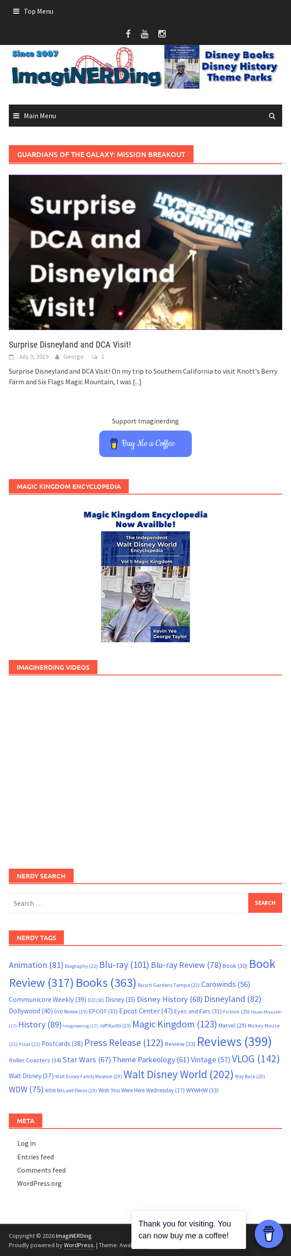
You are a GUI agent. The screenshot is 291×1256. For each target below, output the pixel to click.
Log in (26, 1143)
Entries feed (35, 1156)
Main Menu (40, 115)
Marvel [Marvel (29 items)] (232, 1025)
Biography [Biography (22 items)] (81, 966)
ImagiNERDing (74, 1236)
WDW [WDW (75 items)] (26, 1089)
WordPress (78, 1245)
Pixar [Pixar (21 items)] (29, 1044)
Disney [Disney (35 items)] (120, 999)
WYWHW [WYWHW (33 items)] (202, 1090)
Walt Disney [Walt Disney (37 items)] (31, 1076)
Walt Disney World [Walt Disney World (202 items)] (178, 1074)
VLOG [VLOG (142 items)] (256, 1058)
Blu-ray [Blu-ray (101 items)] (124, 965)
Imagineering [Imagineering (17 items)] (80, 1026)
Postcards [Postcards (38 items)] (62, 1043)
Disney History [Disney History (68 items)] (170, 999)
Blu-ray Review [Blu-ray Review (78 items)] (186, 965)
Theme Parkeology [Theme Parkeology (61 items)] (151, 1059)
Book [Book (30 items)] (235, 966)
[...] (137, 381)
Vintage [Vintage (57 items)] (211, 1060)
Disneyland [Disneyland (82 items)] (232, 998)
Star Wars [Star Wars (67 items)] (87, 1059)
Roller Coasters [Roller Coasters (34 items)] (35, 1060)
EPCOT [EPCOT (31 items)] (103, 1011)
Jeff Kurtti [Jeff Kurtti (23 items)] (115, 1025)
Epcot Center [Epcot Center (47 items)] (146, 1011)
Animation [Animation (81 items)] (36, 965)
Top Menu (38, 11)
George (73, 356)
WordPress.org (39, 1183)
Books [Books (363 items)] (106, 982)
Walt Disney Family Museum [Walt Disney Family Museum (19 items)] (88, 1076)
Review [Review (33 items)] (180, 1044)
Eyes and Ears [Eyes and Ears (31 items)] (198, 1011)
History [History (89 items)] (40, 1024)
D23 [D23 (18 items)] (96, 1000)
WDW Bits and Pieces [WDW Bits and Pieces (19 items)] (71, 1090)
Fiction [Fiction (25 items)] (236, 1011)
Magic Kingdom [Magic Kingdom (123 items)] (174, 1024)
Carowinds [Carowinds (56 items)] (225, 984)
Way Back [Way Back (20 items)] (250, 1076)
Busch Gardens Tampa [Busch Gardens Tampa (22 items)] (169, 985)
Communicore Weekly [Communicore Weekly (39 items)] (47, 999)
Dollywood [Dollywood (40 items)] (31, 1011)
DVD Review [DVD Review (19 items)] (71, 1012)
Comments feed (41, 1170)
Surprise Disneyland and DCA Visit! (70, 344)
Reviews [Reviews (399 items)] (234, 1041)
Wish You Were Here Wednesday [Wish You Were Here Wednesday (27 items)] (141, 1090)
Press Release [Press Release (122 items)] (124, 1042)
